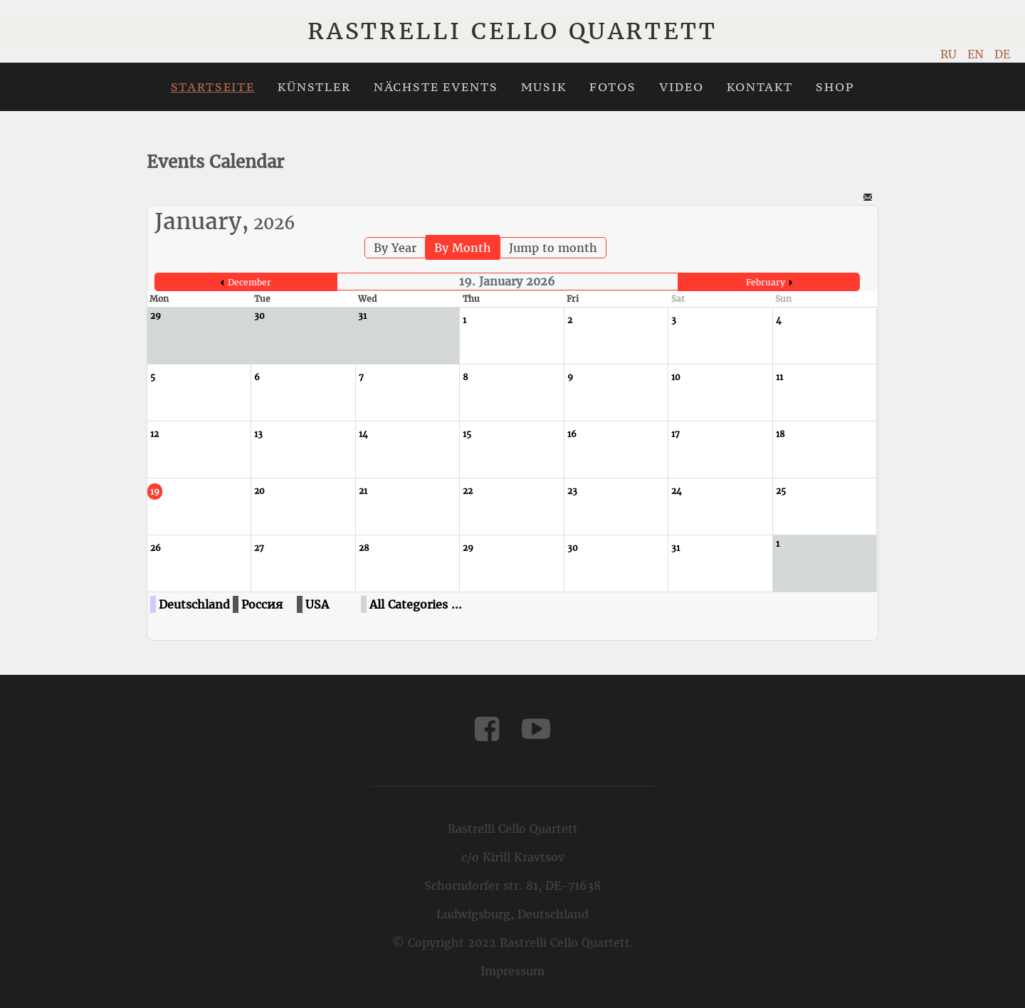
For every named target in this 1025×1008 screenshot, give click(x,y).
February (765, 282)
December (249, 282)
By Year (395, 248)
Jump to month (553, 248)
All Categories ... (415, 604)
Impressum (512, 971)
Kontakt (760, 87)
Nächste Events (436, 87)
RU (950, 54)
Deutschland (194, 604)
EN (977, 54)
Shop (835, 87)
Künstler (314, 87)
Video (681, 87)
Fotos (612, 87)
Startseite (213, 87)
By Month (462, 248)
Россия (262, 604)
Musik (544, 87)
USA (317, 604)
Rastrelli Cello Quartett (512, 31)
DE (1002, 54)
